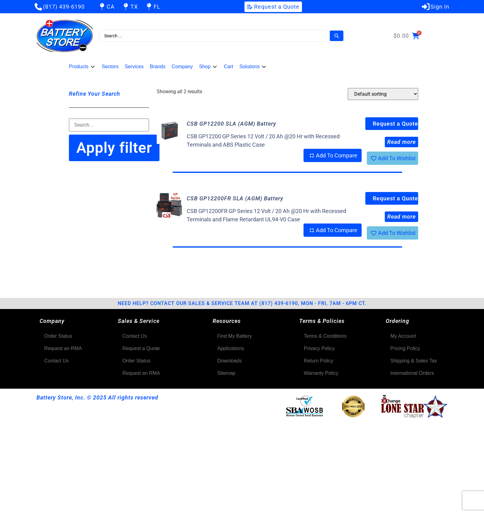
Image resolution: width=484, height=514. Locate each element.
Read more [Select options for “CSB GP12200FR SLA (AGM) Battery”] (401, 216)
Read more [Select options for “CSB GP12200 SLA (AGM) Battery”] (401, 142)
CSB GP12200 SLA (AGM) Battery (231, 123)
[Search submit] (336, 36)
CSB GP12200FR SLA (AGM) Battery (235, 198)
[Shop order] (383, 94)
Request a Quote (395, 123)
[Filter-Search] (109, 125)
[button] (82, 66)
